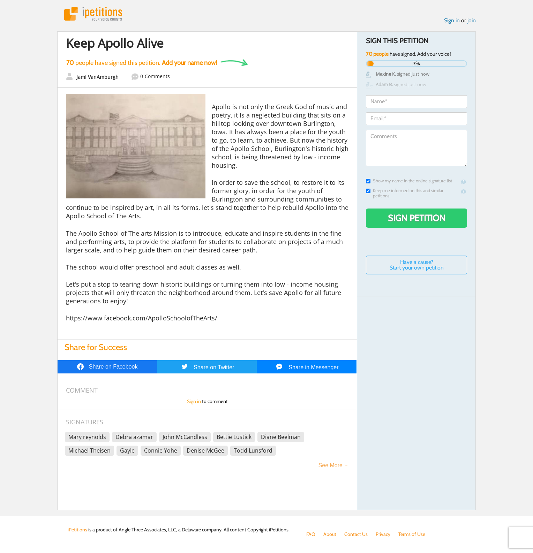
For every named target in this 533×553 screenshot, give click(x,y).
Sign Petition (416, 218)
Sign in (452, 20)
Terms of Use (411, 534)
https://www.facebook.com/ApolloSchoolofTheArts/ (141, 318)
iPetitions (93, 14)
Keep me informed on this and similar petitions (404, 193)
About (329, 534)
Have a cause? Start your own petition (417, 265)
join (471, 20)
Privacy (383, 534)
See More (330, 465)
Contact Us (356, 534)
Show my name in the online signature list (409, 180)
